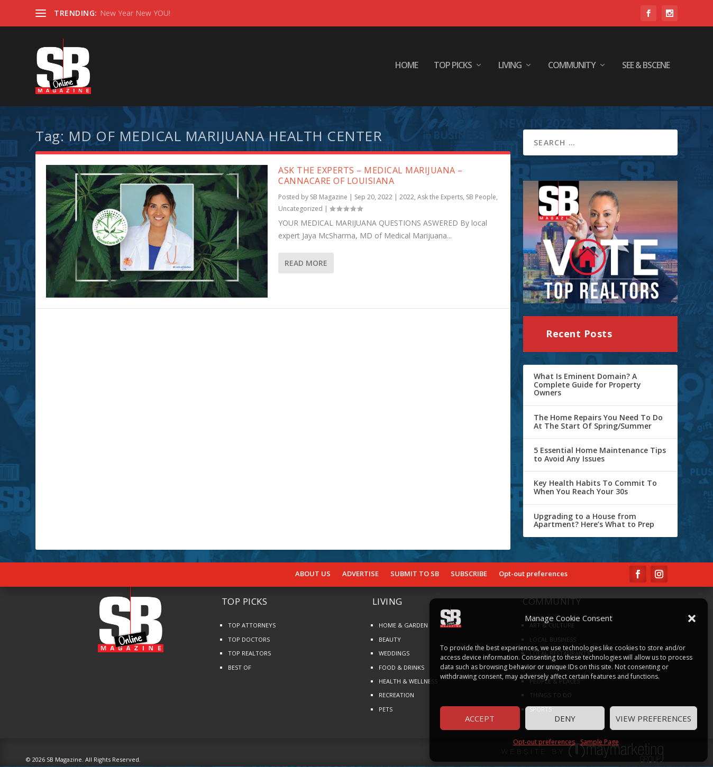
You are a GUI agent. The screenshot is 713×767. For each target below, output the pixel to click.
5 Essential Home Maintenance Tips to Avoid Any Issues (600, 455)
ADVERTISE (360, 574)
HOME (406, 68)
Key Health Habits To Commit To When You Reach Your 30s (595, 488)
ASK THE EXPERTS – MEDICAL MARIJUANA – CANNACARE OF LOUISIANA (370, 176)
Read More (306, 263)
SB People (481, 197)
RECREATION (396, 696)
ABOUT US (313, 574)
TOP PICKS (453, 68)
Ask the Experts (440, 197)
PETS (385, 710)
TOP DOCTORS (249, 640)
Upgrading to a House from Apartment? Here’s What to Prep (594, 521)
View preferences (653, 718)
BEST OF (239, 668)
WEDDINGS (394, 654)
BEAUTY (390, 640)
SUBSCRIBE (469, 574)
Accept (480, 718)
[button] (692, 618)
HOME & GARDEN (403, 626)
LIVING (510, 68)
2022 (406, 197)
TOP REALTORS (249, 654)
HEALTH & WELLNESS (408, 682)
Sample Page (599, 741)
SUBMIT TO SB (414, 574)
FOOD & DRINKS (401, 668)
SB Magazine (329, 197)
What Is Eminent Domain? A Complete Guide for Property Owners (587, 385)
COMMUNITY (572, 68)
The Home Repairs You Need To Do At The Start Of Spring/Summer (598, 422)
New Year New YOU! (135, 13)
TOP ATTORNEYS (252, 626)
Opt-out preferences (544, 741)
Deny (564, 718)
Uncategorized (300, 209)
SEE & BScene (646, 68)
